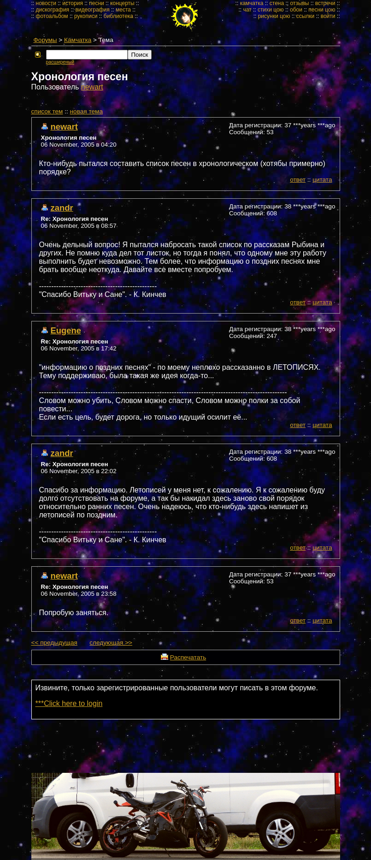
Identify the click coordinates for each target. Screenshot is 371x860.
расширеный (60, 62)
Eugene (66, 330)
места (123, 9)
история (72, 3)
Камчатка (77, 39)
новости (46, 3)
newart (92, 87)
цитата (322, 179)
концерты (122, 3)
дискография (53, 9)
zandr (62, 208)
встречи (325, 3)
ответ (298, 179)
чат (247, 9)
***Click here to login (69, 703)
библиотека (118, 16)
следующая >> (110, 642)
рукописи (86, 16)
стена (277, 3)
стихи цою (271, 9)
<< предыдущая (54, 642)
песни (96, 3)
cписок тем (47, 111)
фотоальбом (52, 16)
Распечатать (188, 657)
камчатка (252, 3)
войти (328, 16)
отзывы (299, 3)
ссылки (305, 16)
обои (296, 9)
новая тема (86, 111)
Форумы (45, 39)
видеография (92, 9)
